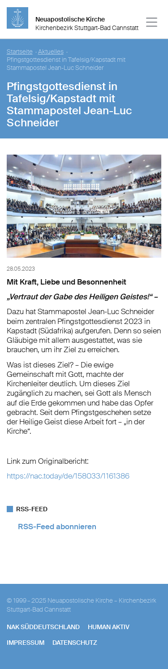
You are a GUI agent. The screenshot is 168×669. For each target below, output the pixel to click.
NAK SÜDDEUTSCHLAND (43, 627)
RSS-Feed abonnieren (57, 526)
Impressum (25, 643)
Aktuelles (51, 52)
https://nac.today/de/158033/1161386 (68, 476)
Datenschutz (74, 643)
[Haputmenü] (152, 23)
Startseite (20, 52)
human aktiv (108, 627)
